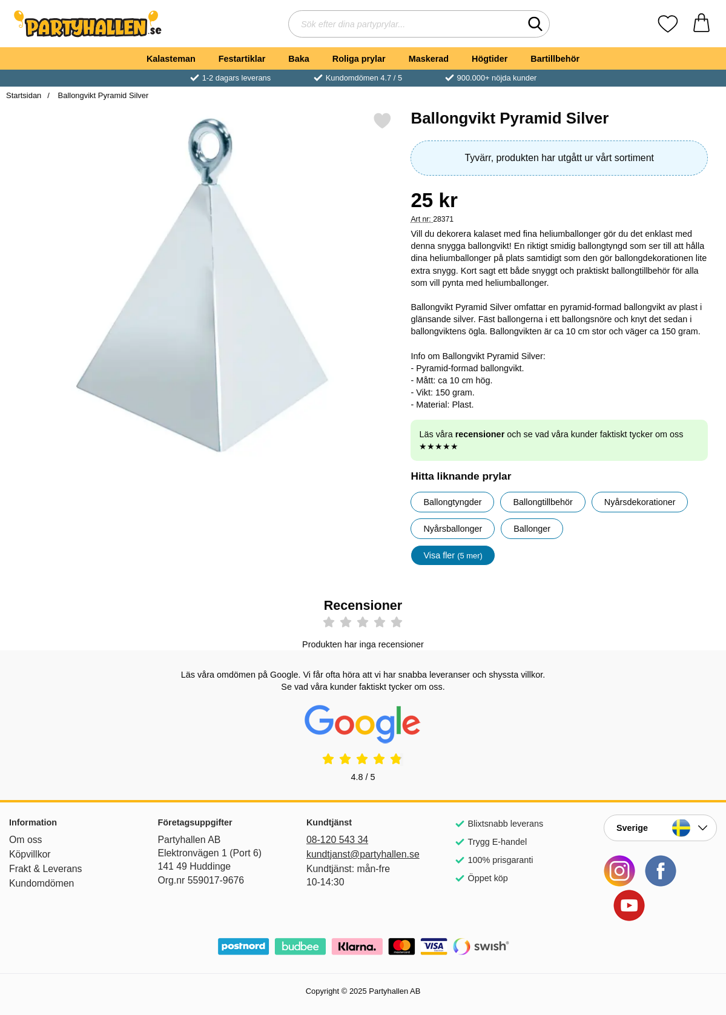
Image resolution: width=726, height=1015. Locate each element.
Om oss (25, 840)
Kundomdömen (41, 883)
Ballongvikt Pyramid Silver (102, 95)
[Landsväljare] (660, 828)
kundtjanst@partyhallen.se (363, 854)
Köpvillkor (30, 854)
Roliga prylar (359, 59)
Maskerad (429, 59)
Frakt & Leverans (45, 869)
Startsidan (23, 95)
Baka (298, 59)
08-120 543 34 (337, 840)
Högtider (489, 59)
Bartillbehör (554, 59)
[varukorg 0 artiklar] (701, 24)
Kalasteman (171, 59)
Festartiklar (242, 59)
